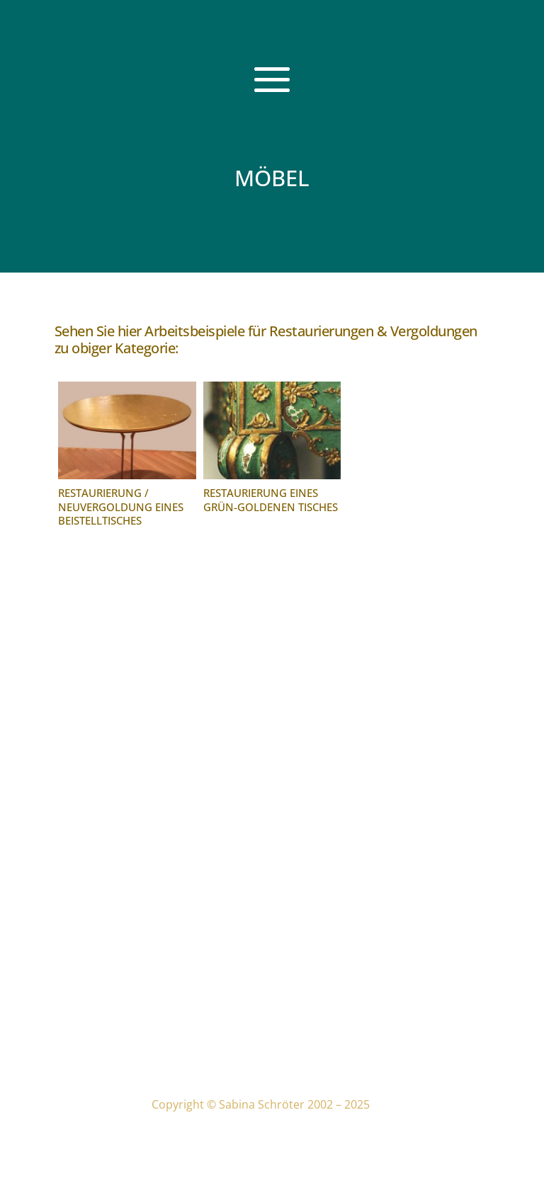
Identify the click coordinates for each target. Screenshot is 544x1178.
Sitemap (181, 1054)
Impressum (189, 977)
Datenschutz (193, 999)
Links (172, 1032)
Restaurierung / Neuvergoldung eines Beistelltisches (120, 506)
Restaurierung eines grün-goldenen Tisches (270, 500)
